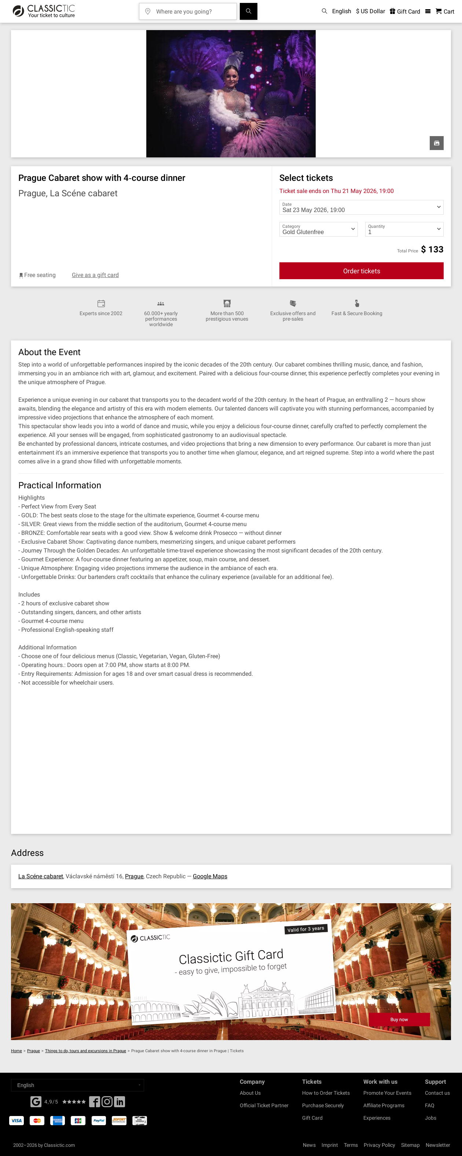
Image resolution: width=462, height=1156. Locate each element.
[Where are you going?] (193, 9)
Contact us (437, 1093)
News (309, 1145)
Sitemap (410, 1145)
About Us (250, 1093)
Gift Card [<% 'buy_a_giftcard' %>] (405, 11)
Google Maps (210, 876)
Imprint (330, 1145)
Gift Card (312, 1118)
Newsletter (438, 1145)
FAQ (429, 1105)
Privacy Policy (379, 1145)
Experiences (376, 1118)
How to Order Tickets (326, 1093)
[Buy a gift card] (231, 971)
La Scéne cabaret (40, 876)
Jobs (430, 1118)
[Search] (248, 11)
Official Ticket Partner (264, 1105)
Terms (351, 1145)
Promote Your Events (387, 1093)
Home (16, 1051)
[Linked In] (119, 1104)
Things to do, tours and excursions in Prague (85, 1051)
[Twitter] (107, 1104)
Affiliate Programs (383, 1105)
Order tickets (361, 271)
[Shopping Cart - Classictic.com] (445, 11)
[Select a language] (77, 1085)
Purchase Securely (323, 1105)
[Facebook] (35, 1100)
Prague (134, 876)
